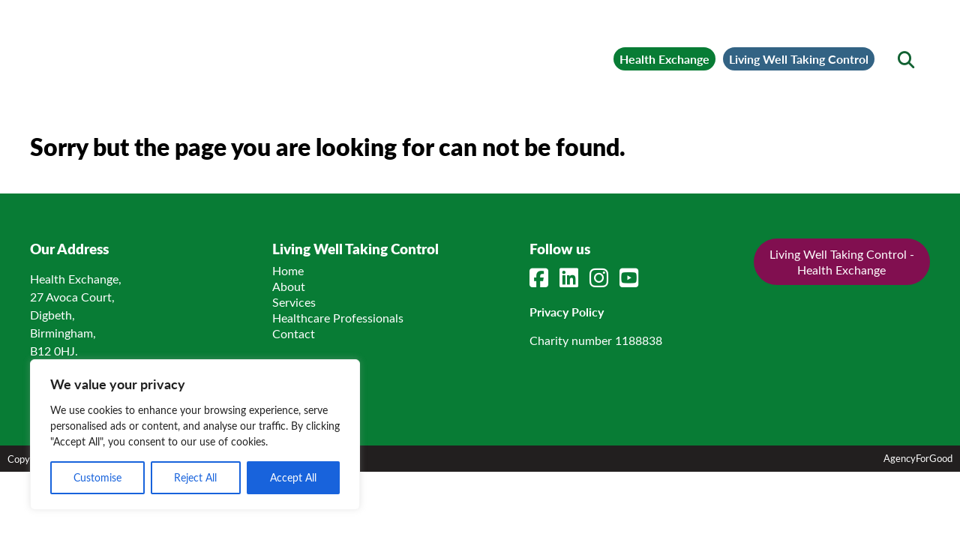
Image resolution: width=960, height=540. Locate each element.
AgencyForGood (918, 455)
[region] (195, 434)
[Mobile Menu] (61, 33)
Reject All (195, 477)
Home (288, 268)
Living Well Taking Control (768, 49)
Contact (293, 331)
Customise (98, 477)
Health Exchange (566, 49)
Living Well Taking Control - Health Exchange (842, 259)
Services (294, 300)
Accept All (293, 477)
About (288, 284)
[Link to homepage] (210, 49)
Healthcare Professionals (338, 315)
